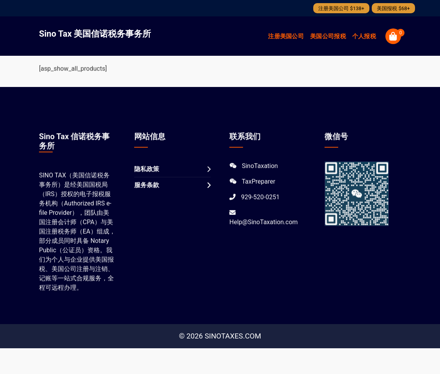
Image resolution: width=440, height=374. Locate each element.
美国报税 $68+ (393, 8)
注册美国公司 (286, 36)
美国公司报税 (328, 36)
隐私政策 (146, 177)
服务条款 (146, 193)
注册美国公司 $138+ (341, 8)
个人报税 (364, 36)
